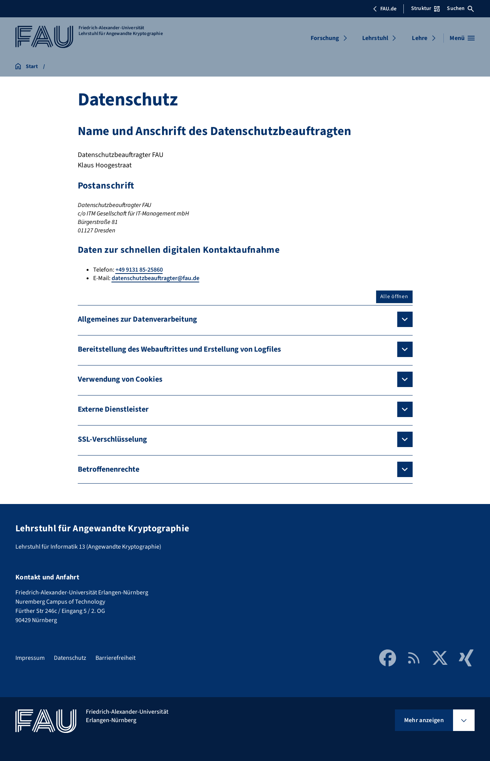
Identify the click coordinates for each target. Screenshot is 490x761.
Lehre (419, 38)
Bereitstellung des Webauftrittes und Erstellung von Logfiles (179, 349)
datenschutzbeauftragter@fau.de (155, 278)
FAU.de (384, 9)
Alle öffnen (394, 296)
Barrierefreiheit (115, 658)
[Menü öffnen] (462, 38)
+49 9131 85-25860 (139, 269)
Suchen (460, 8)
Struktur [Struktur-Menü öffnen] (425, 8)
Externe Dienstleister (113, 409)
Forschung (325, 38)
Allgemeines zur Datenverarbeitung (137, 319)
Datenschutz (70, 658)
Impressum (30, 658)
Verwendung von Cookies (120, 379)
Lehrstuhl (375, 38)
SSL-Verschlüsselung (112, 439)
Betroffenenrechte (108, 469)
